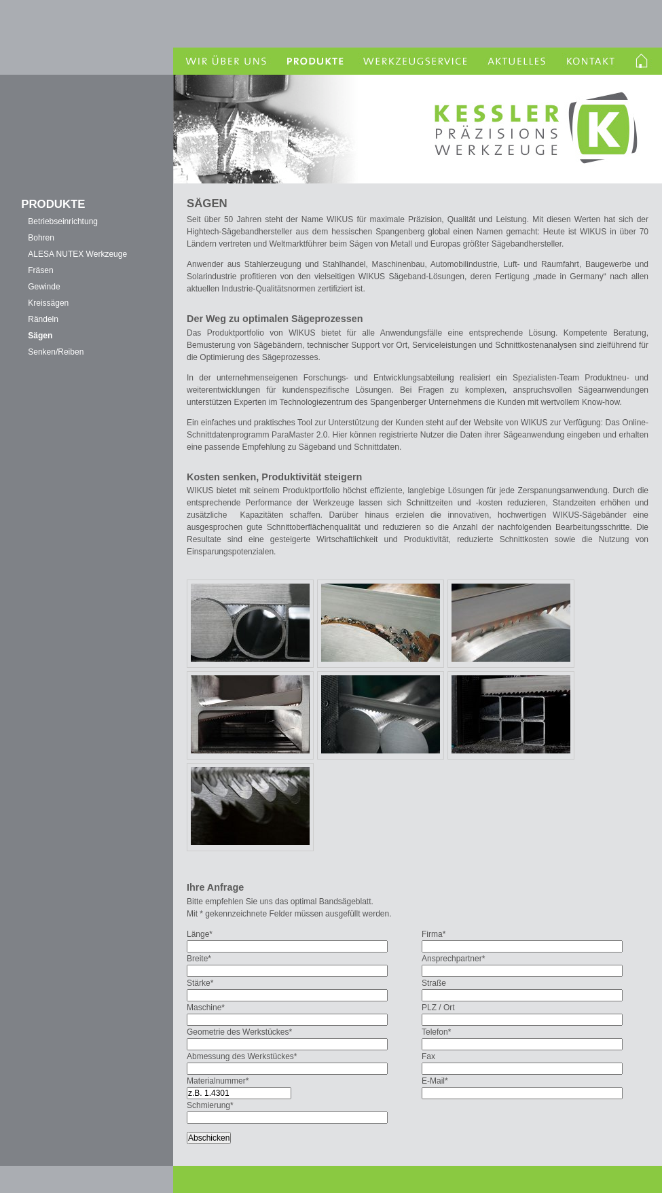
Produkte (314, 61)
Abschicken (208, 1138)
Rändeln (43, 319)
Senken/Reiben (56, 352)
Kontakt (591, 61)
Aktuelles (518, 61)
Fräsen (40, 270)
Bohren (41, 238)
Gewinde (44, 286)
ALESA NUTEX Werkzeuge (77, 254)
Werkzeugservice (416, 61)
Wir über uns (224, 61)
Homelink (643, 61)
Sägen (40, 335)
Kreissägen (48, 303)
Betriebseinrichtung (63, 221)
